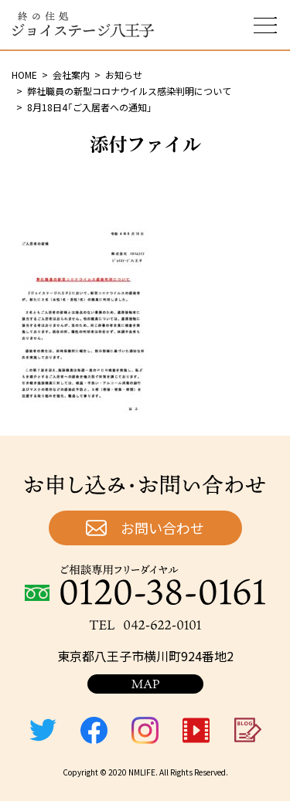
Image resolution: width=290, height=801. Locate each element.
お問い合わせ (162, 528)
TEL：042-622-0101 (145, 625)
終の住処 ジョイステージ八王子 (83, 25)
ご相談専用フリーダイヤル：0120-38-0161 (145, 585)
